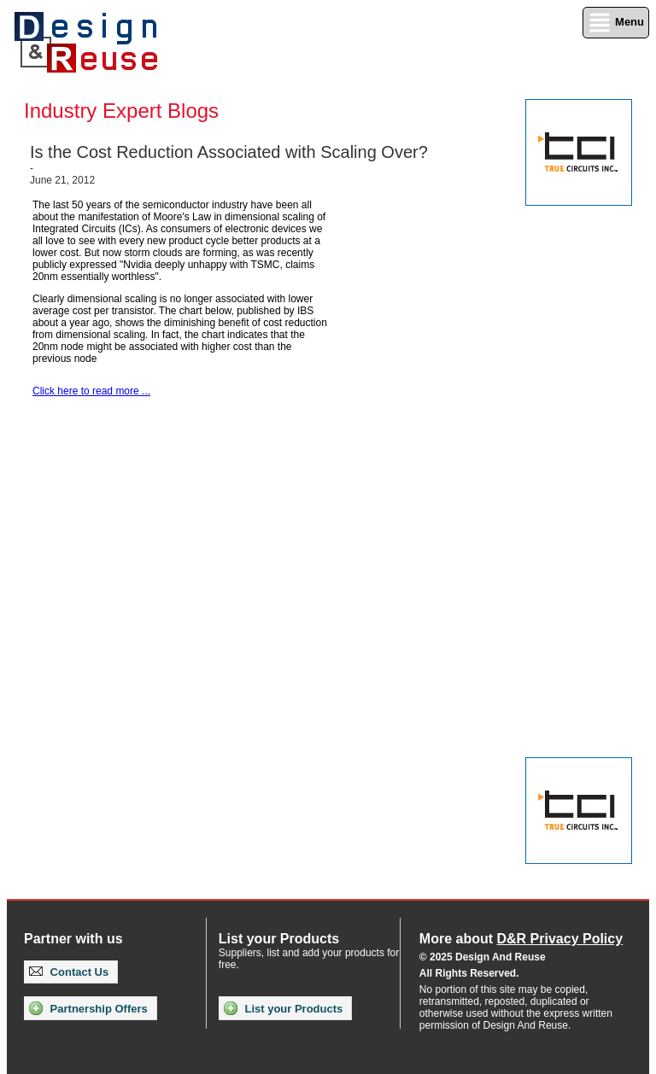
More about (521, 938)
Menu (616, 22)
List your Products (283, 1008)
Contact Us (68, 972)
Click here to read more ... (91, 391)
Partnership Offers (88, 1008)
